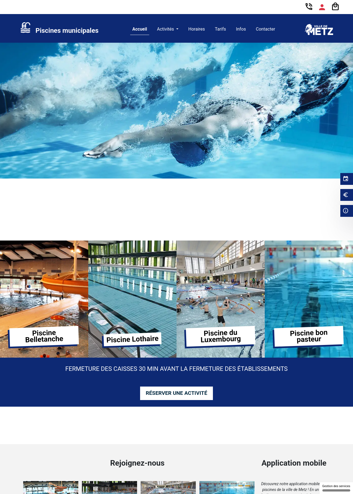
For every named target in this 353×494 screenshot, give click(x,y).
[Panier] (335, 7)
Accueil (139, 29)
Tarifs (220, 29)
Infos (241, 29)
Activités (166, 29)
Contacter (265, 29)
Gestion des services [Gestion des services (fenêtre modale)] (336, 488)
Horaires (196, 29)
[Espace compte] (322, 7)
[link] (59, 29)
